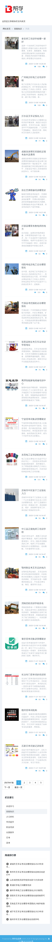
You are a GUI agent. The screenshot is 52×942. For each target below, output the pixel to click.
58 (40, 664)
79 (40, 592)
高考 (8, 842)
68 (40, 699)
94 (40, 179)
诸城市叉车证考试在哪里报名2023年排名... (24, 865)
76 (40, 408)
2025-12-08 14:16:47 (37, 405)
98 (40, 735)
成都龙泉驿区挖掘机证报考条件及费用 (33, 153)
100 (38, 105)
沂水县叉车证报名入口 (32, 115)
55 (40, 770)
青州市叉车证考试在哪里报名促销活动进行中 (25, 873)
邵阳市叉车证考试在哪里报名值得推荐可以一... (25, 897)
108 (38, 66)
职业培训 (10, 827)
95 (40, 557)
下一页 (7, 787)
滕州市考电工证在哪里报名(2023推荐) (24, 890)
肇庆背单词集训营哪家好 (33, 638)
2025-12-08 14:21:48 (37, 212)
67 (40, 331)
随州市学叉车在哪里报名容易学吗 (22, 919)
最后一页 (18, 787)
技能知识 (18, 28)
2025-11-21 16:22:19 (37, 661)
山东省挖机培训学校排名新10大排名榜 (24, 880)
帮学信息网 (16, 938)
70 (40, 369)
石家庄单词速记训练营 (32, 745)
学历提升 (10, 822)
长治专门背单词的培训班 (33, 674)
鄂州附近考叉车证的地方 (33, 567)
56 (40, 518)
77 (40, 141)
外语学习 (10, 806)
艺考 (8, 837)
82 (40, 254)
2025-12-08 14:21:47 (37, 251)
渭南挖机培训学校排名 (32, 603)
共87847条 (9, 782)
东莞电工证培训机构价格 (33, 454)
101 (38, 292)
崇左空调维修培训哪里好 (33, 190)
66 (40, 628)
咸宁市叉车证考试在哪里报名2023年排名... (24, 912)
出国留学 (10, 832)
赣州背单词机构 (29, 710)
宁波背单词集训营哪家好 (33, 419)
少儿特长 (10, 816)
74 (40, 215)
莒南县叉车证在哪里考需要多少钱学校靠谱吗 (25, 905)
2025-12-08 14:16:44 (37, 625)
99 (40, 444)
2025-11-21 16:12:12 (37, 732)
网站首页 (7, 28)
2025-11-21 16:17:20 (37, 696)
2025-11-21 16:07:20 (37, 768)
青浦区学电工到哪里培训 (18, 885)
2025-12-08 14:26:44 (37, 64)
